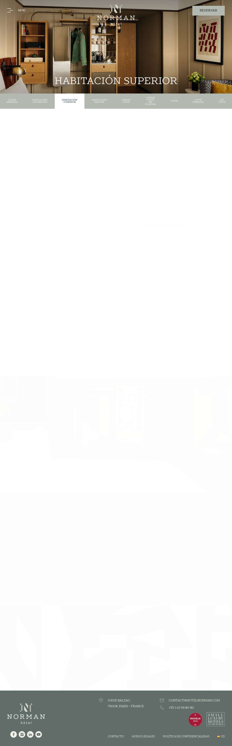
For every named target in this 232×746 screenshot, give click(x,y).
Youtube (38, 734)
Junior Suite (125, 101)
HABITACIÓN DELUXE (99, 101)
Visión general (12, 101)
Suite (174, 101)
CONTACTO (116, 736)
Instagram (22, 734)
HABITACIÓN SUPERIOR (69, 101)
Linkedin (30, 734)
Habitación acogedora (39, 101)
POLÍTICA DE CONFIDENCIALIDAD (186, 736)
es (223, 736)
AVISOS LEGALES (143, 736)
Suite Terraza (198, 101)
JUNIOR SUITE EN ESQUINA (150, 101)
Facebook (13, 734)
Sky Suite (222, 101)
